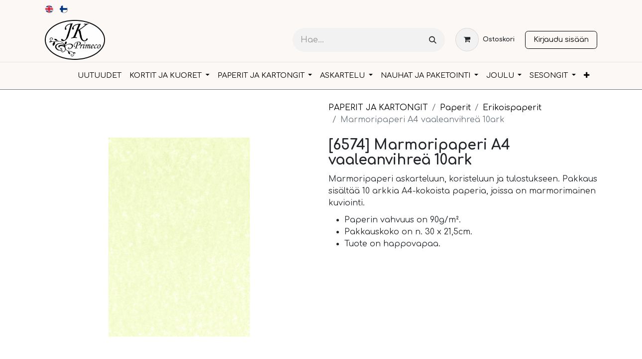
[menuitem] (49, 9)
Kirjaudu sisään (561, 39)
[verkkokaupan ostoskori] (485, 39)
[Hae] (433, 40)
